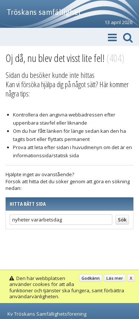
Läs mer (114, 278)
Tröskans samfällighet (44, 12)
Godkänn (91, 278)
